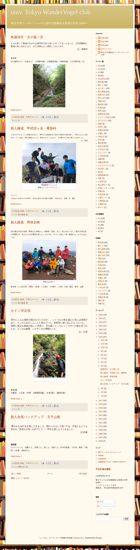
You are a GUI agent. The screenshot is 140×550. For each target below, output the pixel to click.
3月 (102, 392)
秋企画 (101, 82)
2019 (101, 333)
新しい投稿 (16, 473)
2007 (101, 437)
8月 (102, 355)
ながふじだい (106, 49)
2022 (101, 322)
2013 (101, 415)
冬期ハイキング (104, 188)
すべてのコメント (105, 506)
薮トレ (101, 85)
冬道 (100, 108)
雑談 (100, 124)
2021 (101, 326)
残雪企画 (102, 114)
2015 (101, 408)
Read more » (16, 110)
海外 (100, 178)
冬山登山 (102, 79)
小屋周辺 (102, 201)
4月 (102, 388)
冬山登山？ (102, 185)
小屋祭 (101, 204)
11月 (103, 344)
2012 (101, 419)
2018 (101, 337)
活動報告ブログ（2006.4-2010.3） (112, 462)
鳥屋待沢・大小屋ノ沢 (27, 37)
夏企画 (101, 143)
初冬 (100, 111)
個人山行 (102, 98)
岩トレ (101, 207)
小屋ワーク (102, 198)
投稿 (100, 502)
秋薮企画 (102, 130)
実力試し (102, 169)
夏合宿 (101, 104)
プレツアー (102, 153)
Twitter (101, 455)
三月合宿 (102, 156)
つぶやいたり (101, 485)
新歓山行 (21, 467)
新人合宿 (102, 146)
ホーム (50, 473)
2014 (101, 411)
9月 (102, 351)
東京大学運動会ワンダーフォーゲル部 (115, 53)
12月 (103, 340)
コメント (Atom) (22, 478)
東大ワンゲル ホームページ (109, 452)
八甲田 (101, 181)
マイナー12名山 (104, 117)
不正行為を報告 (103, 469)
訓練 (100, 159)
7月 (102, 358)
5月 (102, 366)
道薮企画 (102, 162)
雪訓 (100, 101)
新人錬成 (21, 215)
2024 (101, 315)
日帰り (101, 127)
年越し (101, 133)
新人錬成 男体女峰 (25, 222)
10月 (103, 347)
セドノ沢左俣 (21, 310)
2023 (101, 318)
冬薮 (100, 191)
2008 (101, 434)
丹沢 (100, 140)
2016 (101, 404)
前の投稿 (83, 473)
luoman (77, 538)
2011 (101, 423)
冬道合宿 (102, 194)
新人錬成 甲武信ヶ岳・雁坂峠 (33, 128)
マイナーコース (104, 165)
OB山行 (101, 136)
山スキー (102, 88)
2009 (101, 430)
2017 (101, 400)
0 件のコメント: (32, 117)
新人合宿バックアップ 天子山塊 (35, 417)
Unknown (104, 38)
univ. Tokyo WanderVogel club (50, 12)
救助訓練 (102, 175)
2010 (101, 426)
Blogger (99, 538)
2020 (101, 329)
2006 (101, 441)
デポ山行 (102, 149)
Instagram (102, 459)
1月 (102, 396)
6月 (102, 362)
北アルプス (102, 120)
